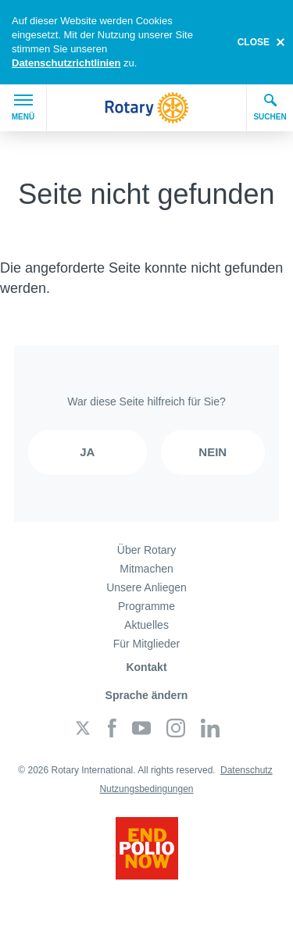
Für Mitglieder (146, 643)
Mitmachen (146, 568)
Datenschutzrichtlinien (66, 63)
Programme (146, 606)
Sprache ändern (146, 695)
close (254, 42)
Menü (23, 108)
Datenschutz (246, 770)
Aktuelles (146, 625)
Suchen (269, 107)
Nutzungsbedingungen (146, 788)
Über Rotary (146, 550)
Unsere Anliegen (146, 587)
